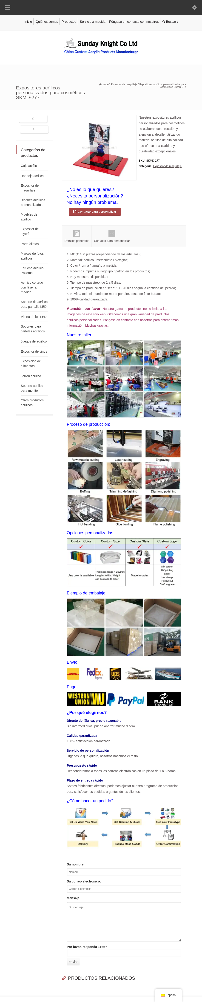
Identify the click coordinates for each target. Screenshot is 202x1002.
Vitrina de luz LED (34, 317)
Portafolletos (30, 244)
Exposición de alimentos (31, 363)
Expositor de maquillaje (167, 166)
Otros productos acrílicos (32, 402)
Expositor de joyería (30, 231)
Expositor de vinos (34, 351)
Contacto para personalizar (97, 211)
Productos (69, 21)
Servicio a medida (92, 21)
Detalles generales (77, 236)
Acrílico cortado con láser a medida (32, 287)
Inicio (28, 21)
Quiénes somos (47, 21)
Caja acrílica (30, 166)
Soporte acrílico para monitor (32, 388)
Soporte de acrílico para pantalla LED (34, 304)
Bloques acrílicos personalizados (33, 202)
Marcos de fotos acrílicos (32, 256)
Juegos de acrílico (34, 341)
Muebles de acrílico (29, 217)
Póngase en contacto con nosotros (134, 21)
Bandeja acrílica (32, 176)
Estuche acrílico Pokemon (32, 270)
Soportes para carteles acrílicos (33, 329)
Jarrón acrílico (31, 376)
